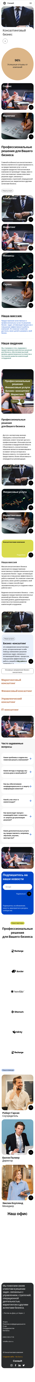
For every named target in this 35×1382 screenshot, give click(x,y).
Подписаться (23, 902)
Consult (10, 3)
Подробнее (21, 248)
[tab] (17, 767)
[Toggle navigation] (31, 3)
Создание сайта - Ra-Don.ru (13, 1365)
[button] (17, 767)
